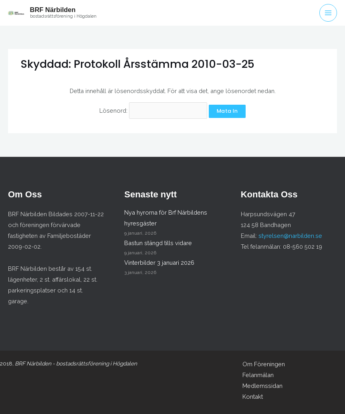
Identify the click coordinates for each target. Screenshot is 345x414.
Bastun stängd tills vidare (158, 242)
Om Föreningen (263, 364)
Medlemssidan (262, 385)
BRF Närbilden (53, 9)
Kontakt (252, 396)
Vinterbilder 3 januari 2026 (159, 262)
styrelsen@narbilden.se (290, 235)
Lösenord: (153, 110)
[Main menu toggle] (328, 13)
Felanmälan (258, 374)
